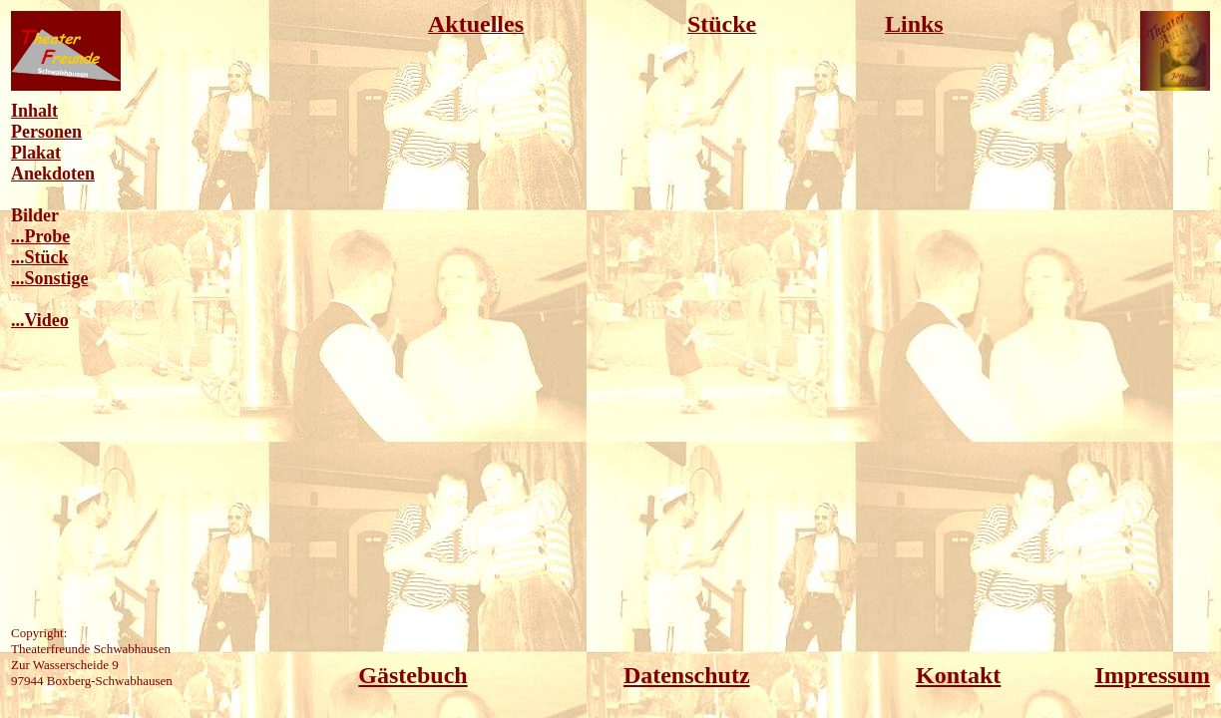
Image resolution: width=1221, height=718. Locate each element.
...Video (40, 320)
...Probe (40, 236)
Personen (46, 132)
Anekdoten (53, 173)
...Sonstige (50, 278)
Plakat (36, 153)
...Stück (40, 257)
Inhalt (34, 111)
